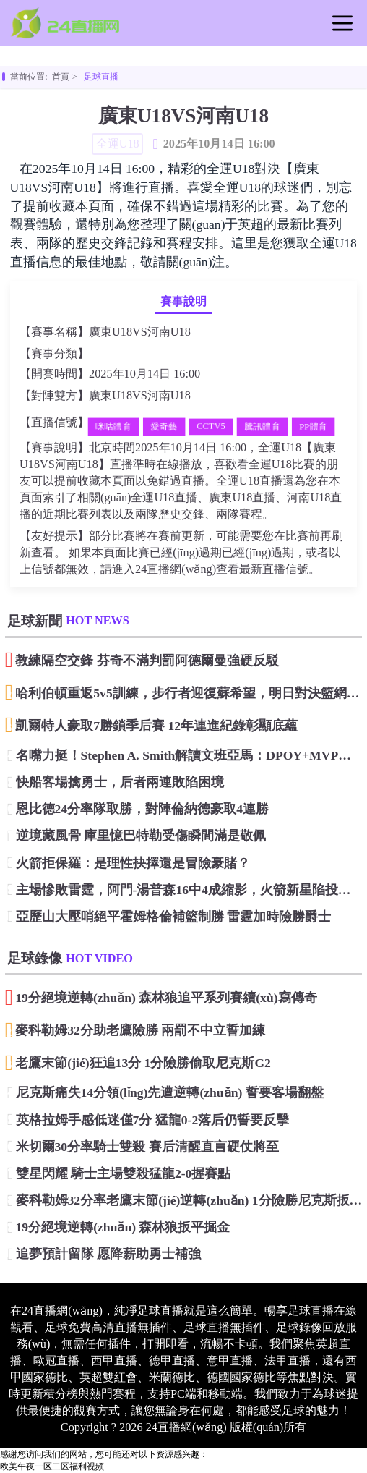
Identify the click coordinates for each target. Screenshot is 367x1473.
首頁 (60, 77)
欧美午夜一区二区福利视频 (52, 1466)
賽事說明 (183, 301)
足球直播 (101, 77)
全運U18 (108, 354)
